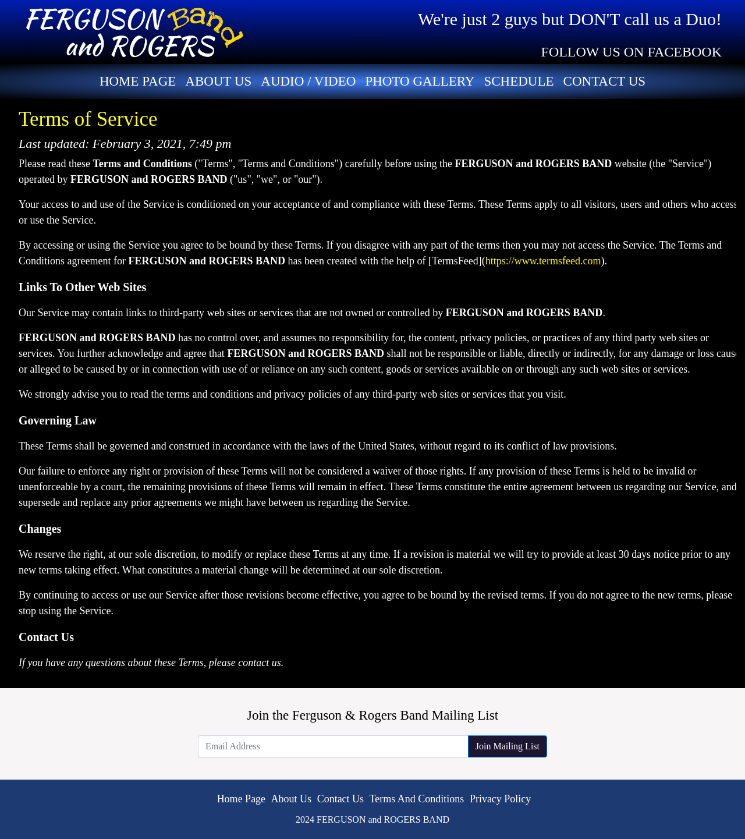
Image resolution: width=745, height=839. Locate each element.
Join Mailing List (508, 746)
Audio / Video (308, 81)
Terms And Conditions (417, 799)
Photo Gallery (419, 81)
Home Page (138, 81)
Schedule (519, 81)
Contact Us (604, 81)
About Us (218, 81)
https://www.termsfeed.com (543, 261)
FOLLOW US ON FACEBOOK (631, 51)
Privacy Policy (500, 799)
